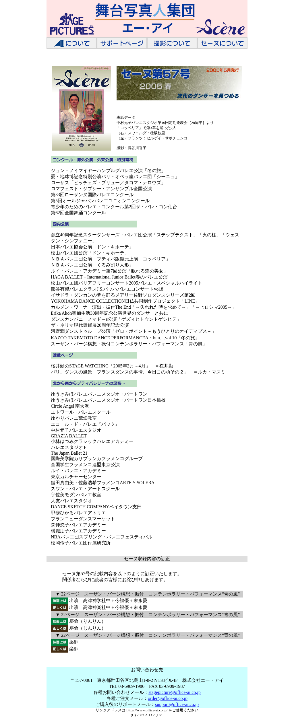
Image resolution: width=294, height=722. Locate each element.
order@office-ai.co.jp (167, 698)
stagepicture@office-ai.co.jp (174, 692)
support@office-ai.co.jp (177, 704)
